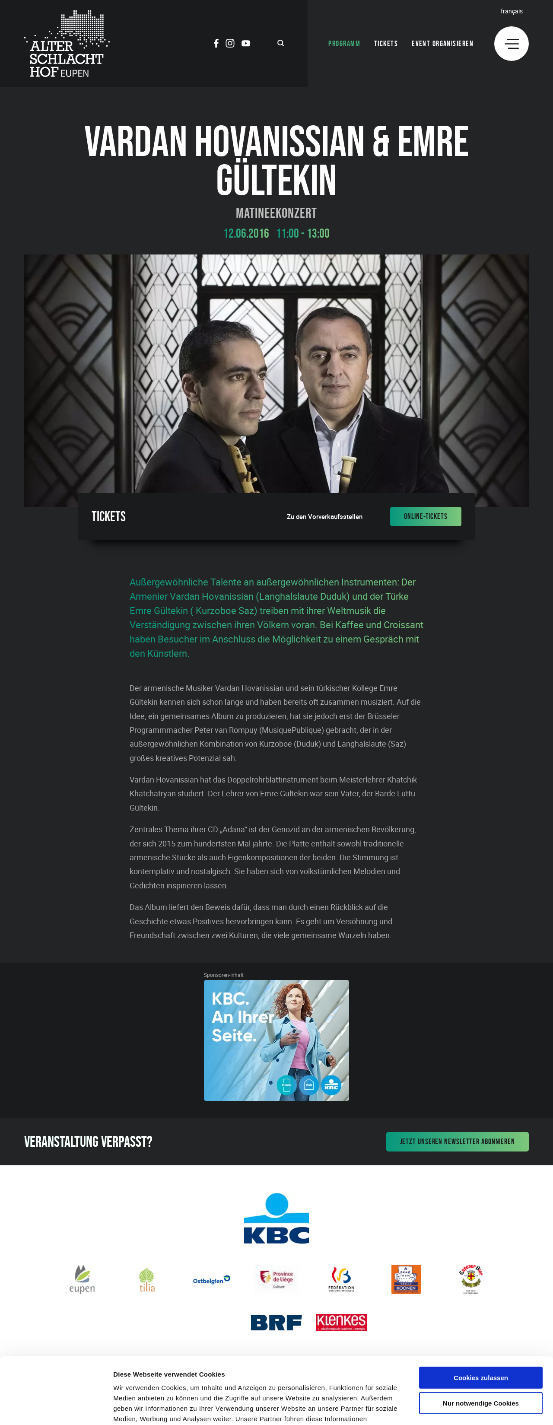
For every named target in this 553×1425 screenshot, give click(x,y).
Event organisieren (443, 43)
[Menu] (511, 43)
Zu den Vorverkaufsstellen (324, 516)
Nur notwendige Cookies (481, 1336)
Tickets (386, 43)
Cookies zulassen (481, 1311)
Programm (344, 43)
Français (512, 11)
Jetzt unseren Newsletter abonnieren (457, 1141)
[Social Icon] (216, 44)
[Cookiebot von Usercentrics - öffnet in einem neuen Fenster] (56, 1408)
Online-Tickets (426, 516)
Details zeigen (459, 1408)
